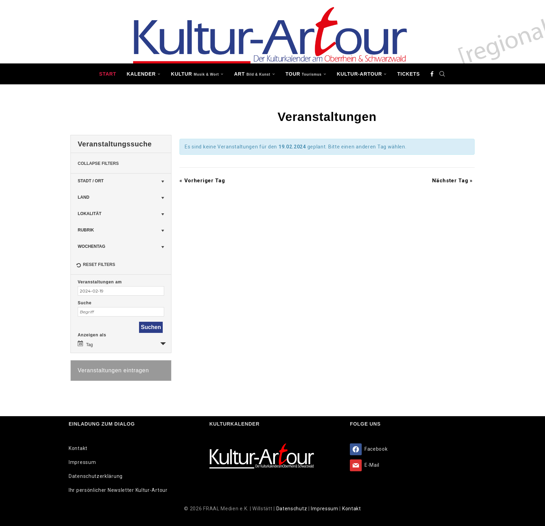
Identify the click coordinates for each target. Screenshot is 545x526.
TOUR (303, 74)
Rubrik (86, 230)
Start (107, 74)
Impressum (82, 462)
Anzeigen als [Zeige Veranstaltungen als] (92, 335)
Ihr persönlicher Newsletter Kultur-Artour (118, 490)
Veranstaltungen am (100, 282)
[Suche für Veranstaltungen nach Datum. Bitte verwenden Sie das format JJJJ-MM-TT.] (121, 291)
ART (252, 74)
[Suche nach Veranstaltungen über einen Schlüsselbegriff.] (121, 312)
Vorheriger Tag (202, 180)
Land (83, 197)
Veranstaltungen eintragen (113, 370)
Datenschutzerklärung (96, 476)
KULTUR (195, 74)
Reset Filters (95, 265)
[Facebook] (432, 74)
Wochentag (91, 246)
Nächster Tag (452, 180)
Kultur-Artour (359, 74)
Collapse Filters (98, 163)
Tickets (408, 74)
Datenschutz (292, 508)
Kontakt (78, 448)
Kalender (141, 74)
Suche (85, 303)
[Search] (442, 74)
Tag (85, 344)
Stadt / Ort (90, 180)
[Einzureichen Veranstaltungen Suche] (151, 327)
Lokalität (89, 213)
